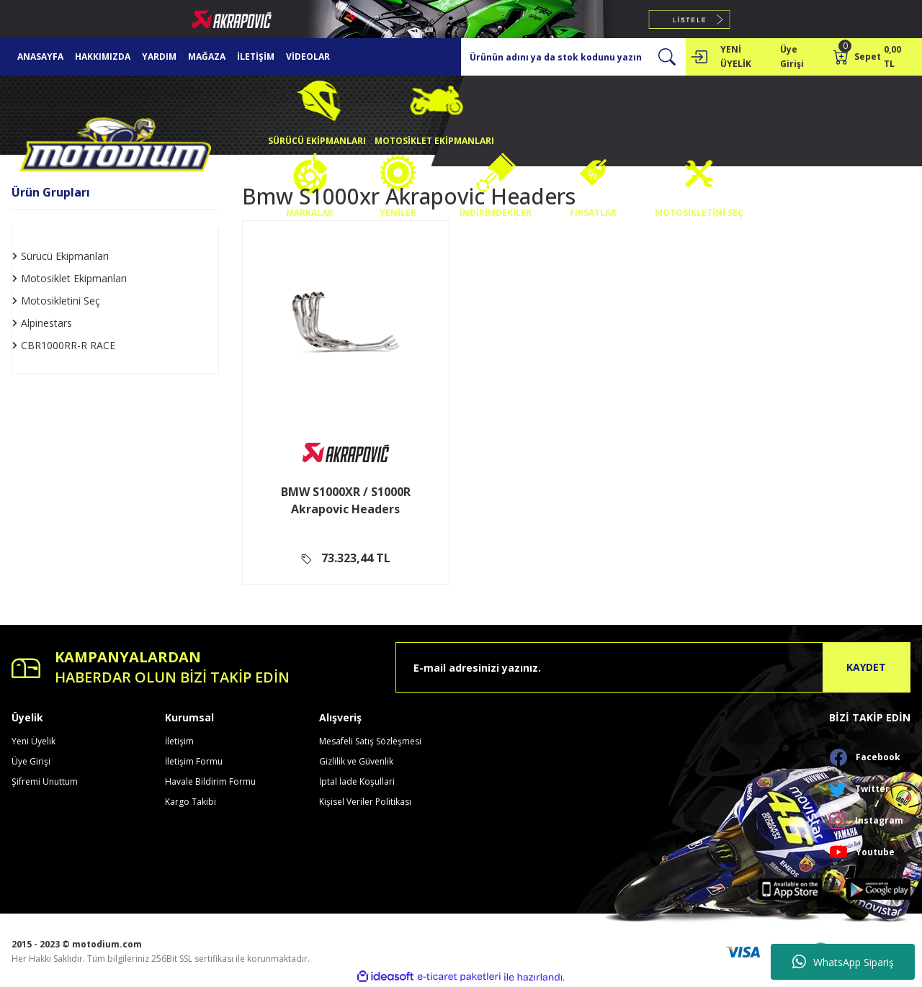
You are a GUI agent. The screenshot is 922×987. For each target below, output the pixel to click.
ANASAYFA (40, 56)
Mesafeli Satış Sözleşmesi (370, 741)
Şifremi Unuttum (45, 781)
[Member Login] (699, 57)
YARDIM (159, 56)
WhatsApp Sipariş (843, 962)
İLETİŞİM (255, 56)
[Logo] (115, 148)
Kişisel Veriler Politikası (365, 802)
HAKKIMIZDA (102, 56)
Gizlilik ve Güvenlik (356, 761)
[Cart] (871, 57)
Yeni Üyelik (33, 741)
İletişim (179, 741)
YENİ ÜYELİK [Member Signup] (735, 56)
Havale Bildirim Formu (210, 781)
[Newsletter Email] (652, 667)
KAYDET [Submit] (866, 667)
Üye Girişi (31, 761)
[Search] (573, 57)
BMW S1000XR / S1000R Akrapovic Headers (346, 500)
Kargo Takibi (190, 802)
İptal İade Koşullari (357, 781)
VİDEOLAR (308, 56)
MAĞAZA (206, 56)
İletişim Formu (194, 761)
